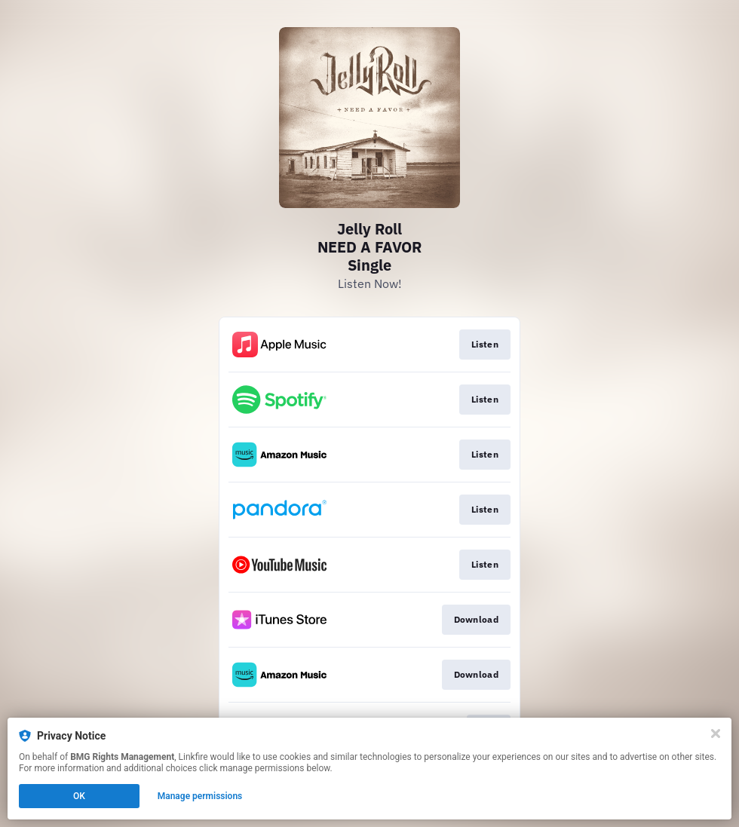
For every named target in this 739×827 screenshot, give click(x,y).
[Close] (716, 733)
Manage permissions (200, 796)
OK (79, 796)
